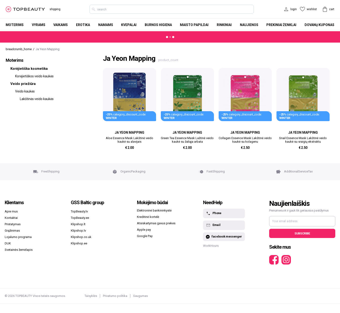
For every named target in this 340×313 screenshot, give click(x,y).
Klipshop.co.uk (81, 237)
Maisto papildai (194, 25)
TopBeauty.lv (79, 211)
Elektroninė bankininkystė (154, 210)
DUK (8, 243)
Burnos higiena (158, 25)
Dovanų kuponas (319, 25)
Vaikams (60, 25)
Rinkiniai (224, 25)
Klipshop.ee (79, 243)
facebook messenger (224, 237)
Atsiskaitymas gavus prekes (156, 223)
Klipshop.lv (78, 230)
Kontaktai (11, 218)
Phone (213, 213)
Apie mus (11, 211)
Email (213, 225)
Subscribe (302, 233)
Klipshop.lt (78, 224)
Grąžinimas (12, 230)
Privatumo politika (115, 296)
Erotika (83, 25)
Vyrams (38, 25)
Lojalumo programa (18, 237)
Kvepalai (128, 25)
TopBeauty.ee (80, 218)
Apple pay (144, 229)
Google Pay (145, 236)
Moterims (15, 25)
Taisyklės (91, 296)
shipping (55, 9)
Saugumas (140, 296)
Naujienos (249, 25)
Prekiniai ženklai (281, 25)
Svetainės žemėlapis (19, 249)
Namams (105, 25)
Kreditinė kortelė (148, 217)
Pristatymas (13, 224)
